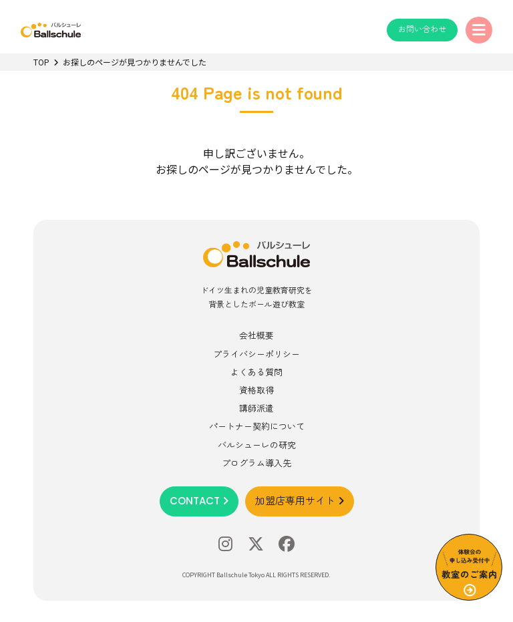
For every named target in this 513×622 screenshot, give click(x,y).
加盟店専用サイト (299, 501)
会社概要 (256, 335)
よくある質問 (256, 371)
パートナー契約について (257, 426)
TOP (41, 61)
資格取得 (256, 389)
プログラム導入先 (256, 462)
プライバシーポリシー (256, 353)
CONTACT (199, 501)
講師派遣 (256, 408)
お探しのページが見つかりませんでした (134, 61)
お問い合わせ (422, 29)
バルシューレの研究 (257, 444)
